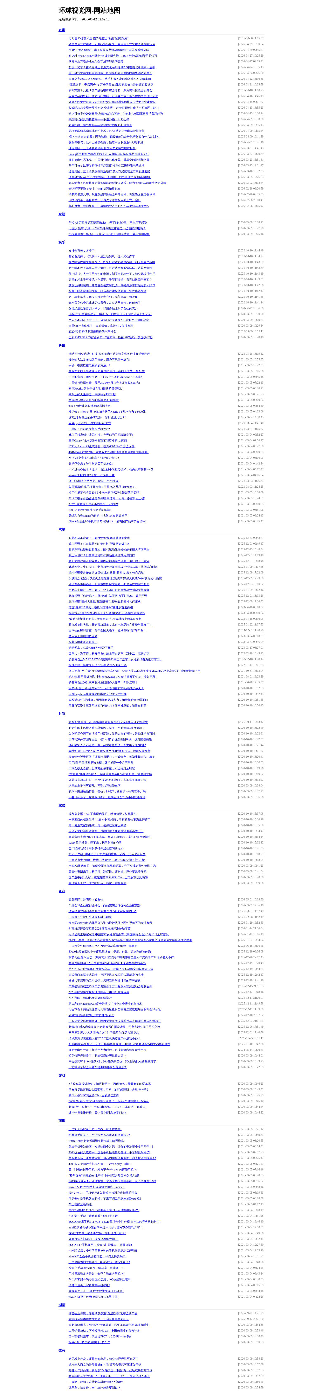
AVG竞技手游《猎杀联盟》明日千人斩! (94, 1216)
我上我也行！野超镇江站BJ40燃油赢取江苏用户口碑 (102, 555)
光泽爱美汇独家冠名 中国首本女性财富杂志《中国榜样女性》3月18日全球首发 (119, 934)
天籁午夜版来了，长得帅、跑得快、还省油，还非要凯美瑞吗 (107, 871)
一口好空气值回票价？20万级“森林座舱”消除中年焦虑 (103, 946)
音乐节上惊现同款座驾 (83, 636)
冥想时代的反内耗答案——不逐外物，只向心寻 (99, 119)
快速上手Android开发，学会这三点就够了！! (97, 1268)
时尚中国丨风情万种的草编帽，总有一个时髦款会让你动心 (106, 728)
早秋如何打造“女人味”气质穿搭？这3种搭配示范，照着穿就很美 (109, 751)
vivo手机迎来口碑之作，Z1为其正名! (92, 475)
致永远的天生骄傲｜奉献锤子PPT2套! (92, 394)
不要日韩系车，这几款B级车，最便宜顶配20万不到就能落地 (107, 797)
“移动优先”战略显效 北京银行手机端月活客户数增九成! (104, 1175)
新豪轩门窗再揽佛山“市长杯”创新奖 (91, 1015)
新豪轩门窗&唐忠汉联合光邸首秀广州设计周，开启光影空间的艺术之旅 (114, 1026)
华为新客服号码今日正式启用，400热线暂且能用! (100, 1279)
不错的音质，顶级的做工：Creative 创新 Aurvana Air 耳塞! (105, 377)
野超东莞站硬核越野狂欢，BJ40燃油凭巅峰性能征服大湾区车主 (109, 549)
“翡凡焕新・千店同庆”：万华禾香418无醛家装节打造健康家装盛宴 (111, 84)
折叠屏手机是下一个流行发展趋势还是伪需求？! (99, 1135)
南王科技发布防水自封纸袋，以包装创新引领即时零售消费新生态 (110, 73)
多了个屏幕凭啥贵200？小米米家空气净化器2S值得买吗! (104, 492)
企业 (62, 891)
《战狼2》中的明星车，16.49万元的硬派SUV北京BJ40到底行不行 (110, 314)
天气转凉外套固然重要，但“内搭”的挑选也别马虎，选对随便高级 (110, 739)
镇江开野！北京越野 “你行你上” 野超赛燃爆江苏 (99, 543)
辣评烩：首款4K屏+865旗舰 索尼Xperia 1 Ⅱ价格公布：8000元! (108, 411)
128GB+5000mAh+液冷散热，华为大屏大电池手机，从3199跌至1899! (112, 1181)
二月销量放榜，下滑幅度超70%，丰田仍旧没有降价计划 (104, 1330)
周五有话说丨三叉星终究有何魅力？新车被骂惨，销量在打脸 (107, 705)
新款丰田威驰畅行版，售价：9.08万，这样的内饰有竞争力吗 (107, 791)
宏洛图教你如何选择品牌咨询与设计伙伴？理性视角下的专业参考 (110, 922)
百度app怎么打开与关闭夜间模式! (90, 423)
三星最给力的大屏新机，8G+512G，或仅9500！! (99, 1262)
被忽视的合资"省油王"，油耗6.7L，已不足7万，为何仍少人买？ (109, 1376)
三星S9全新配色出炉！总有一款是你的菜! (95, 1129)
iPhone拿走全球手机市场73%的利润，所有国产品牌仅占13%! (107, 521)
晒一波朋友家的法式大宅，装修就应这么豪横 (97, 825)
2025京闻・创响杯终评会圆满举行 (90, 998)
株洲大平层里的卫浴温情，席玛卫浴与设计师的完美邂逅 (105, 980)
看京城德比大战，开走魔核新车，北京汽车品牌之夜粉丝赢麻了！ (110, 624)
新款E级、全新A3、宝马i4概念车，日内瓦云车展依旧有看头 (107, 1107)
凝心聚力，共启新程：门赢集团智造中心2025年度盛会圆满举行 (109, 206)
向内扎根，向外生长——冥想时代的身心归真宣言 (100, 125)
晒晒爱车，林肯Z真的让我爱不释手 (91, 647)
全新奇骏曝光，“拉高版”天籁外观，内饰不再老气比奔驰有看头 (109, 1325)
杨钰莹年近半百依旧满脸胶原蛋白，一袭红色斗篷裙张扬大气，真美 (112, 756)
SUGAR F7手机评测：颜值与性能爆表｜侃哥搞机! (100, 1244)
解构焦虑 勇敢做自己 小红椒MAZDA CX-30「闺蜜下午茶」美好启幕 (112, 676)
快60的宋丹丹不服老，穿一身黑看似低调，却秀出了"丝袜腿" (107, 745)
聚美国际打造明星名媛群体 (86, 899)
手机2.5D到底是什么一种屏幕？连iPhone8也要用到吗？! (104, 1210)
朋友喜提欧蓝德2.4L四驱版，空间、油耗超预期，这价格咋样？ (109, 1089)
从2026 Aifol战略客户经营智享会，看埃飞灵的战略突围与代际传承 (111, 969)
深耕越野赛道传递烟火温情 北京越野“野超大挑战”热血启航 (106, 572)
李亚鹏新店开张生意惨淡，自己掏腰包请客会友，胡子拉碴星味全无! (112, 1158)
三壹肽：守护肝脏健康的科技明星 (90, 917)
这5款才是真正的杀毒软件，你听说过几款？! (97, 417)
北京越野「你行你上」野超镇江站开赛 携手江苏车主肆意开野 (108, 595)
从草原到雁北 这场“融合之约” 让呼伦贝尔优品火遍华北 (104, 1032)
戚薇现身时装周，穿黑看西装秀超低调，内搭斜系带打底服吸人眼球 (112, 285)
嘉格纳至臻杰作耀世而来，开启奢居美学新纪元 (99, 1319)
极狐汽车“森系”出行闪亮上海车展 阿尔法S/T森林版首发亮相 (107, 613)
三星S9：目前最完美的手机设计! (89, 429)
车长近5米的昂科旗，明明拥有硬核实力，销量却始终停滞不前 (108, 699)
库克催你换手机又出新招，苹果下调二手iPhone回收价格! (105, 1198)
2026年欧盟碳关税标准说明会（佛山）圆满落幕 (99, 992)
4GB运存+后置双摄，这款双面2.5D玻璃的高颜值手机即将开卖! (109, 452)
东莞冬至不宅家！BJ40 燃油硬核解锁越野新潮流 (99, 538)
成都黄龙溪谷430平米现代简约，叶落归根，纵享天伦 (102, 813)
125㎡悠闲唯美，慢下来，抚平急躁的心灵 (95, 842)
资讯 (62, 30)
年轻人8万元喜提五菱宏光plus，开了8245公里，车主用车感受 (108, 222)
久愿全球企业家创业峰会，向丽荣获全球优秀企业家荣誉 (105, 905)
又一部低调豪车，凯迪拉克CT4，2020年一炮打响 (100, 1336)
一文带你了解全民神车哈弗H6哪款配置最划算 (98, 1067)
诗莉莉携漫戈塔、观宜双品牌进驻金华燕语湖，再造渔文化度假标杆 (112, 194)
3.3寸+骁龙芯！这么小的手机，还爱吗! (93, 504)
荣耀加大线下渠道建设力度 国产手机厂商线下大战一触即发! (107, 371)
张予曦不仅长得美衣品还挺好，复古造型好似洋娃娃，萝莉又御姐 (110, 268)
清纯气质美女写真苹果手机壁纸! (89, 1285)
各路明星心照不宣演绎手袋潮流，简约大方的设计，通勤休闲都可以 (112, 733)
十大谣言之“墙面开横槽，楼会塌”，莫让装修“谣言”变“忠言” (107, 860)
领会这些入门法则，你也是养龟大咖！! (94, 1239)
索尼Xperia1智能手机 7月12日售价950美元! (96, 388)
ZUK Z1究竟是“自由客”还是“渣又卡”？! (94, 458)
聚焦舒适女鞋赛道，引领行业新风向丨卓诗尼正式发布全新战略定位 (112, 44)
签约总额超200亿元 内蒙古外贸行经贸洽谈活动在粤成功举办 (107, 963)
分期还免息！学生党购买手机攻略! (91, 463)
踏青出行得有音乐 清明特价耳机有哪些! (94, 400)
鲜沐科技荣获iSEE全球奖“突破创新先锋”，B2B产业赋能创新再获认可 (113, 55)
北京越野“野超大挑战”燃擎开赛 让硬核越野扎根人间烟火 (105, 601)
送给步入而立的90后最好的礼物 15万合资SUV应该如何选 (105, 1364)
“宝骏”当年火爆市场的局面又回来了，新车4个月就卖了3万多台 (109, 1101)
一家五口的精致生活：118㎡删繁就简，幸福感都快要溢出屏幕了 (110, 819)
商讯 (62, 1121)
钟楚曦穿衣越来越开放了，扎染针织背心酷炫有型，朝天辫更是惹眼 (112, 262)
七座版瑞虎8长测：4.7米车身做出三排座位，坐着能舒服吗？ (107, 228)
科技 (62, 345)
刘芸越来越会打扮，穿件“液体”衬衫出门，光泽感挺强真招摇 (107, 780)
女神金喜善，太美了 (82, 250)
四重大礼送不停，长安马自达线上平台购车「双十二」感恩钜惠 (109, 653)
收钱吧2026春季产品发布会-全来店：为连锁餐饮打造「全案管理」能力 (114, 107)
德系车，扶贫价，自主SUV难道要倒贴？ (95, 1387)
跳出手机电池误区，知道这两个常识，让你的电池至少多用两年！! (111, 1146)
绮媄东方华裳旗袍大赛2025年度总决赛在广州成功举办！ (105, 1038)
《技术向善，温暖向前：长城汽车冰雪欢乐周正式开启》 (105, 200)
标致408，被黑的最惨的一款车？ (89, 1342)
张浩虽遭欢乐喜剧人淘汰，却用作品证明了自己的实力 (103, 308)
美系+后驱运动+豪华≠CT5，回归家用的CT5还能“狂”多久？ (106, 688)
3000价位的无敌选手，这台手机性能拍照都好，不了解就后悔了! (109, 1152)
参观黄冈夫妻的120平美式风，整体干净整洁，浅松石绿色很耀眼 (110, 837)
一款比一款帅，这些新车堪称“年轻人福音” (96, 1382)
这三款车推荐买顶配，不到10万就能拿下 (95, 785)
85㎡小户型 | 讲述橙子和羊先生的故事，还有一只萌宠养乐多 (107, 854)
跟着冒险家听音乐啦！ (83, 642)
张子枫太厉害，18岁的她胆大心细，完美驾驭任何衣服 (103, 296)
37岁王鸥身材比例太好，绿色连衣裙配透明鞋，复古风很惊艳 (107, 291)
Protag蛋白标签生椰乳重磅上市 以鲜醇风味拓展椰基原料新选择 (109, 154)
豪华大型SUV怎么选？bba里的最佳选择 (94, 1095)
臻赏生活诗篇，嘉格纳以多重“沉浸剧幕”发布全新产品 (103, 1313)
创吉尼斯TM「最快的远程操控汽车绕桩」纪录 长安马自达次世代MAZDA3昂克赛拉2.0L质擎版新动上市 (135, 671)
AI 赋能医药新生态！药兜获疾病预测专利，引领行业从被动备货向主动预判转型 (119, 1044)
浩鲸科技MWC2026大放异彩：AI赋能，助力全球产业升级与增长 (110, 177)
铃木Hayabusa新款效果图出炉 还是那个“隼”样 (97, 694)
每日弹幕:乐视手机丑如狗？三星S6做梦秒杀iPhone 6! (102, 486)
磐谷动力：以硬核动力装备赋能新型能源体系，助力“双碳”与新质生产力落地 (117, 183)
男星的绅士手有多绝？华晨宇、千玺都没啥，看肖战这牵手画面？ (110, 279)
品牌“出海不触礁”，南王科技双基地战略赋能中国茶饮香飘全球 (109, 50)
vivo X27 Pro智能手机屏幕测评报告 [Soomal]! (97, 1187)
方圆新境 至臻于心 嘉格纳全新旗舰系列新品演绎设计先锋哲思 (108, 722)
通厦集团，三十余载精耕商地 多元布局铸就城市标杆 (102, 148)
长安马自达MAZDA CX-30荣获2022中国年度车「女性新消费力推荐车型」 (116, 659)
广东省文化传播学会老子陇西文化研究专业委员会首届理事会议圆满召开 (115, 1021)
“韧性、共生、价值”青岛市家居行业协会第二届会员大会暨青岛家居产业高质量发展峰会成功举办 (130, 940)
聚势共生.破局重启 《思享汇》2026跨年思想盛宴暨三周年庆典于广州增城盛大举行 (121, 957)
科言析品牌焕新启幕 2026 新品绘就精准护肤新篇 (100, 928)
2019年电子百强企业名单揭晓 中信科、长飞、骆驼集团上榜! (107, 498)
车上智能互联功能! (81, 1204)
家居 (62, 805)
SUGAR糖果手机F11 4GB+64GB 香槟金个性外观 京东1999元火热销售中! (114, 1221)
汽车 (62, 529)
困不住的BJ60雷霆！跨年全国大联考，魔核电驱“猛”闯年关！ (107, 630)
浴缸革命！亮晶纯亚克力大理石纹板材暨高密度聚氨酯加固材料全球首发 (115, 1009)
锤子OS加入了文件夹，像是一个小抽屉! (94, 481)
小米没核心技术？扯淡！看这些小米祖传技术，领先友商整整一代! (111, 469)
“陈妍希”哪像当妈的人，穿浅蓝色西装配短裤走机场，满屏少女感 (110, 774)
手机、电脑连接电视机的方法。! (89, 365)
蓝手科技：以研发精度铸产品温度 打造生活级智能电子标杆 (106, 165)
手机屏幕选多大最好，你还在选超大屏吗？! (96, 1273)
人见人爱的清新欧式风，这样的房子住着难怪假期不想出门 (106, 831)
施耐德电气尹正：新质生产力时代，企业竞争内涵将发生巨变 (107, 1050)
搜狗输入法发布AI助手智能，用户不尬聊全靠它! (99, 359)
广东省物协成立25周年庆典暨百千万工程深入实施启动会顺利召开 (110, 986)
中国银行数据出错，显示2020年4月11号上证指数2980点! (104, 382)
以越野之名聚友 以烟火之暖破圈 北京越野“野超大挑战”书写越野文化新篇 (115, 578)
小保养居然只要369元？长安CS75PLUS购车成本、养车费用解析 (109, 234)
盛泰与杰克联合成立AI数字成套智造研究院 (96, 61)
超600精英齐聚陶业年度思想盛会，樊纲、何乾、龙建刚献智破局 (110, 951)
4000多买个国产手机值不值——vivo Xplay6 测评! (100, 1164)
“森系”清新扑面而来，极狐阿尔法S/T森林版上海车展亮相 (105, 619)
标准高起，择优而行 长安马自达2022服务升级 (98, 665)
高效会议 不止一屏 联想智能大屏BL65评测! (96, 1291)
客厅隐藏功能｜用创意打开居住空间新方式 (96, 848)
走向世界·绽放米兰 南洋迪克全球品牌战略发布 (98, 38)
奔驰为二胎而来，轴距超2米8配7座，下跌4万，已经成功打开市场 (110, 1370)
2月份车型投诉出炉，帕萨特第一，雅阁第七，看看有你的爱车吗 (110, 1083)
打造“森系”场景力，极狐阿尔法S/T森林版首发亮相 (101, 607)
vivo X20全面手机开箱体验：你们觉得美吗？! (97, 1256)
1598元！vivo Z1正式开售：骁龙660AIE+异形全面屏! (102, 446)
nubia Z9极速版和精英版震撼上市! (90, 405)
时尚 (62, 713)
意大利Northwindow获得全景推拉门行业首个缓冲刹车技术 (105, 1003)
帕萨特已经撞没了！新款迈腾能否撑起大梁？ (97, 1055)
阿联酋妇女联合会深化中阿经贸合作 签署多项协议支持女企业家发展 (112, 102)
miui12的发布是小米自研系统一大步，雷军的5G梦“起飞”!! (106, 1227)
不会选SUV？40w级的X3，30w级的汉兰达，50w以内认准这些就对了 (112, 1061)
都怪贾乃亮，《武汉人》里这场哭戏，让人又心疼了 (102, 256)
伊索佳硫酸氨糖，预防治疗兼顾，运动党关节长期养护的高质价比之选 (113, 96)
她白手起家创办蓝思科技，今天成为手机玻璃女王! (101, 434)
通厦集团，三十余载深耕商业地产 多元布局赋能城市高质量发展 (109, 171)
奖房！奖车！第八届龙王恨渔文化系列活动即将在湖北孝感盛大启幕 (112, 67)
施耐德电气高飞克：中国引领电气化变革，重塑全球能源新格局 (109, 159)
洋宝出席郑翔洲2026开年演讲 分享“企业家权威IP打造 (103, 911)
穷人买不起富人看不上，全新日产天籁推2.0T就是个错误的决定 (109, 320)
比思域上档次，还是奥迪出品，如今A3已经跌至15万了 (103, 1358)
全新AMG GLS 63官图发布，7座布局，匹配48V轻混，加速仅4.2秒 (111, 337)
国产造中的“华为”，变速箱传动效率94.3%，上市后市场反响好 (108, 877)
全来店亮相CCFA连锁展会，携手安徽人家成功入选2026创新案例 (110, 79)
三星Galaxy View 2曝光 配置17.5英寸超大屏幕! (98, 440)
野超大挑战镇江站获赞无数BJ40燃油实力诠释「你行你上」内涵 (109, 561)
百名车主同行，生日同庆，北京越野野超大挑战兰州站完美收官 (109, 590)
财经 (62, 214)
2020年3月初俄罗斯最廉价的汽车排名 (92, 331)
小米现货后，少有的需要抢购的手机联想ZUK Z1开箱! (103, 1250)
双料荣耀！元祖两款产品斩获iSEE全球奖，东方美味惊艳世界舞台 (110, 90)
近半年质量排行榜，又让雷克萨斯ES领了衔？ (98, 1112)
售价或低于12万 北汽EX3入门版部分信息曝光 (97, 883)
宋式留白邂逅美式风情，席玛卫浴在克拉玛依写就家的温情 (106, 974)
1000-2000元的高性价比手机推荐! (90, 510)
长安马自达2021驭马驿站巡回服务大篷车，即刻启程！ (103, 682)
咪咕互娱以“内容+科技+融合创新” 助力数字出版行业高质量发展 (109, 353)
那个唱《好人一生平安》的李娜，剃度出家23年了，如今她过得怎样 (112, 273)
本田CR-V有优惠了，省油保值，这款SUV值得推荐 (101, 325)
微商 (62, 1350)
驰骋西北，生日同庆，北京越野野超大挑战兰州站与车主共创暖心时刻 (113, 567)
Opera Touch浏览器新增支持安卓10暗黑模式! (97, 1140)
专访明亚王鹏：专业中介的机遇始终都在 (95, 188)
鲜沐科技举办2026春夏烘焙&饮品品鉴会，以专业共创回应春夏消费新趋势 (116, 113)
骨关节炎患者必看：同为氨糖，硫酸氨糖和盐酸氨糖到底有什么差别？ (114, 136)
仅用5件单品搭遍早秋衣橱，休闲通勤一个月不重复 (101, 762)
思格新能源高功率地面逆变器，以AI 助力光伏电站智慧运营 (106, 131)
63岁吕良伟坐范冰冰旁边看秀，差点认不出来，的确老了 (105, 302)
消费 (62, 1305)
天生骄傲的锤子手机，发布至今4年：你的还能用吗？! (103, 1169)
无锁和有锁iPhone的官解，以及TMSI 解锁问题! (99, 515)
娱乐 (62, 242)
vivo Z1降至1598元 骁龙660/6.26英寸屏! (93, 1296)
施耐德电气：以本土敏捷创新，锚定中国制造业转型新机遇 (106, 142)
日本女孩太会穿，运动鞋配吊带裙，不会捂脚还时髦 (102, 768)
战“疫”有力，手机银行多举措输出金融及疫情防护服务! (103, 1192)
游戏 (62, 1075)
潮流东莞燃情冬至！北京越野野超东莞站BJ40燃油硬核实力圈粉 (109, 584)
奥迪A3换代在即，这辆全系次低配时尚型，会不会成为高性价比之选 (112, 865)
